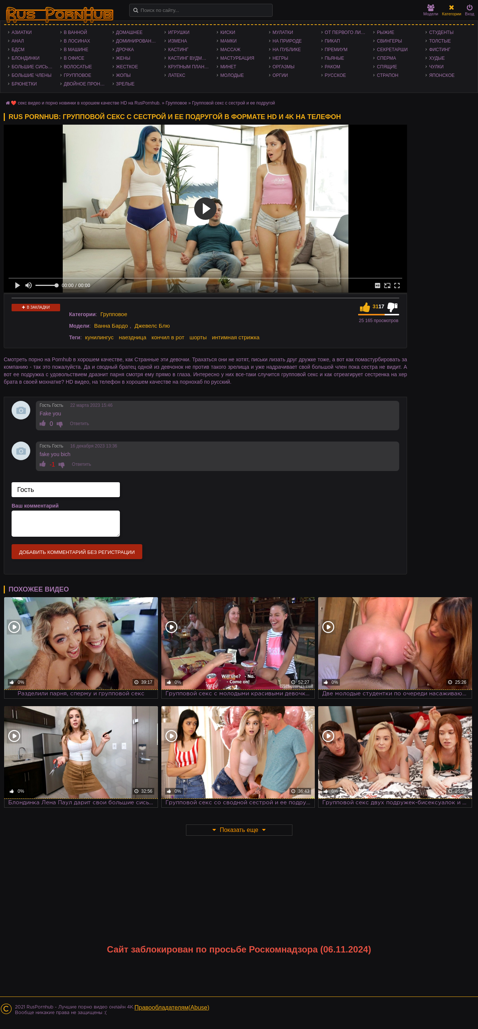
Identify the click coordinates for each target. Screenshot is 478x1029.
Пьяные (334, 58)
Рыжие (385, 32)
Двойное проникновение (86, 84)
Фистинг (439, 49)
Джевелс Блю (152, 325)
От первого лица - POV (347, 32)
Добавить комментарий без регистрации (77, 552)
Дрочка (125, 49)
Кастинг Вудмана (189, 58)
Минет (228, 66)
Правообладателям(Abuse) (171, 1007)
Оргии (280, 75)
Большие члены (32, 75)
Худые (437, 58)
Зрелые (125, 84)
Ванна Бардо (111, 325)
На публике (287, 49)
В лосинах (77, 41)
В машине (76, 49)
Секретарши (392, 49)
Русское (335, 75)
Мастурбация (237, 58)
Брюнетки (24, 84)
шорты (198, 337)
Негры (280, 58)
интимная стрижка (236, 337)
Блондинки (26, 58)
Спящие (387, 66)
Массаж (230, 49)
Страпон (387, 75)
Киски (227, 32)
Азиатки (22, 32)
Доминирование (137, 41)
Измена (177, 41)
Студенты (441, 32)
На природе (287, 41)
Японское (441, 75)
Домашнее (129, 32)
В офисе (74, 58)
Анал (18, 41)
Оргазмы (284, 66)
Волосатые (78, 66)
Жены (123, 58)
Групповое (77, 75)
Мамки (228, 41)
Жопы (123, 75)
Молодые (232, 75)
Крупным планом (189, 66)
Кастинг (178, 49)
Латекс (176, 75)
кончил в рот (168, 337)
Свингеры (389, 41)
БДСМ (18, 49)
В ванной (75, 32)
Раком (332, 66)
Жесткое (127, 66)
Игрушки (178, 32)
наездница (132, 337)
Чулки (436, 66)
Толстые (440, 41)
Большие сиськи (33, 66)
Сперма (386, 58)
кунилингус (99, 337)
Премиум (336, 49)
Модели (430, 10)
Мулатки (283, 32)
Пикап (332, 41)
